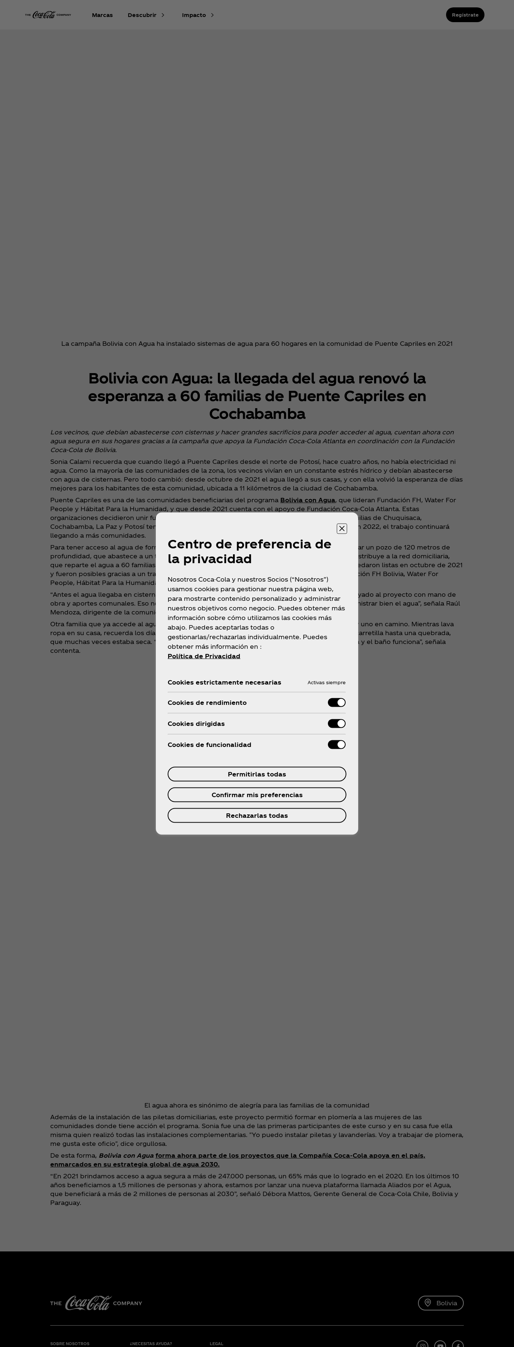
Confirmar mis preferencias (257, 794)
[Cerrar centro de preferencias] (341, 528)
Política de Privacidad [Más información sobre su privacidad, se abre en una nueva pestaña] (204, 655)
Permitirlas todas (257, 774)
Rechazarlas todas (257, 815)
